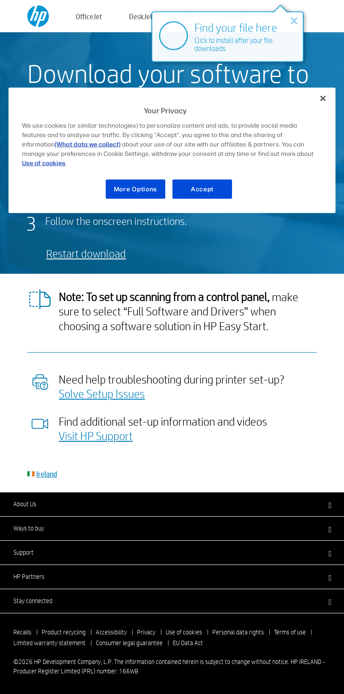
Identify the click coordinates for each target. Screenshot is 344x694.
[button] (172, 504)
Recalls (22, 632)
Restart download (86, 253)
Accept (202, 189)
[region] (172, 150)
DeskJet (141, 16)
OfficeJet (89, 16)
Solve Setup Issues (102, 393)
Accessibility (111, 632)
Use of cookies (184, 632)
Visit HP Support (96, 435)
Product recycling (64, 632)
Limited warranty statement (49, 643)
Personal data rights (238, 632)
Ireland (46, 474)
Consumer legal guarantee (129, 643)
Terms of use (290, 632)
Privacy (146, 632)
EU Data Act (188, 643)
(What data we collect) (87, 144)
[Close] (323, 98)
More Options (135, 189)
